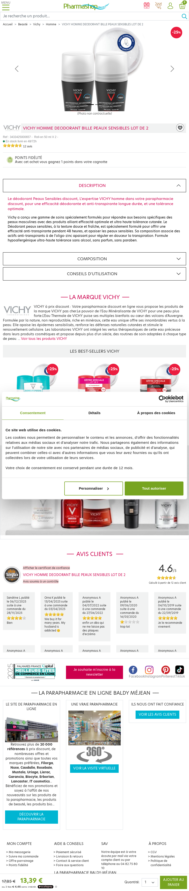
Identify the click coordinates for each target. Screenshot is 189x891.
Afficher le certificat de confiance (46, 568)
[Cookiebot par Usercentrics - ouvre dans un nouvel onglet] (162, 399)
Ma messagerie (19, 852)
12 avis (27, 146)
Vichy (36, 24)
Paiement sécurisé (68, 852)
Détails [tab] (94, 413)
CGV (154, 852)
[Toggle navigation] (6, 6)
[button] (170, 6)
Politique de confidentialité (161, 863)
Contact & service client (72, 861)
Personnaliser (94, 488)
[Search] (91, 16)
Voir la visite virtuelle (94, 768)
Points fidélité (18, 865)
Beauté (23, 24)
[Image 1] (90, 104)
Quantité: (132, 882)
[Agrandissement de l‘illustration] (94, 77)
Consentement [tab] (32, 413)
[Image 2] (98, 104)
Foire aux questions (70, 865)
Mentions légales (163, 856)
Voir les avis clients (157, 714)
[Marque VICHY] (12, 128)
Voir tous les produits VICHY (44, 338)
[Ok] (185, 16)
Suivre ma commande (23, 856)
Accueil (8, 24)
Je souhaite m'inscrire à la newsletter (94, 672)
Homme (51, 24)
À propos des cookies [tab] (156, 413)
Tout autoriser (154, 488)
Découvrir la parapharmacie (31, 817)
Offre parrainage (21, 861)
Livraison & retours (69, 856)
